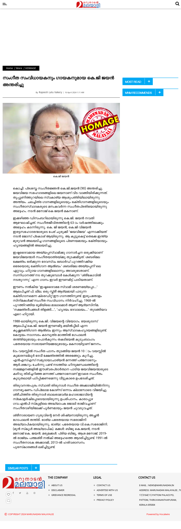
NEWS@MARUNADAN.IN (161, 485)
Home (9, 68)
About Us (56, 485)
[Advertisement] (90, 39)
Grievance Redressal (63, 495)
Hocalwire (164, 514)
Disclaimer (57, 490)
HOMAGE (30, 68)
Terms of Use (104, 495)
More (19, 68)
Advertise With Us (107, 490)
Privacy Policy (105, 499)
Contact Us (103, 485)
